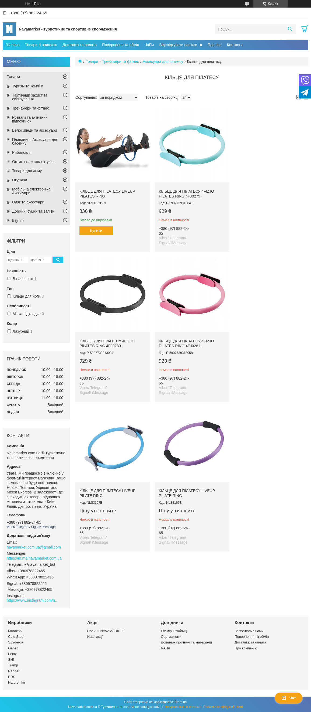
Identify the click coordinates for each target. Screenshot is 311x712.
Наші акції (95, 637)
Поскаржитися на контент (181, 707)
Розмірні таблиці (174, 631)
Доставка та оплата (79, 45)
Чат (288, 698)
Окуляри (19, 180)
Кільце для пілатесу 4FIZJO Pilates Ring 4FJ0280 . (263, 192)
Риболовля (22, 152)
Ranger (14, 671)
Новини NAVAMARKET (105, 631)
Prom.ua (180, 702)
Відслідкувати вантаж (178, 45)
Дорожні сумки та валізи (33, 211)
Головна (12, 45)
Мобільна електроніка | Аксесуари (32, 191)
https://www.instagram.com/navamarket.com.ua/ (34, 600)
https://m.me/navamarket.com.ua (34, 558)
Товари (92, 61)
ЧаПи (149, 45)
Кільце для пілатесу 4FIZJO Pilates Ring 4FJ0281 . (107, 341)
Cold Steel (16, 637)
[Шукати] (290, 29)
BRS (11, 677)
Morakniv (15, 631)
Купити (96, 229)
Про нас (215, 45)
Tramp (13, 665)
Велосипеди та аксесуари (34, 130)
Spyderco (15, 642)
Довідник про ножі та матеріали (186, 642)
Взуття (18, 220)
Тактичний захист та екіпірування (29, 97)
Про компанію (246, 648)
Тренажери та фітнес (120, 61)
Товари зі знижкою (41, 45)
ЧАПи (165, 648)
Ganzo (13, 648)
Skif (11, 660)
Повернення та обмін (120, 45)
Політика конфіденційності (223, 707)
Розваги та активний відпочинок (30, 119)
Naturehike (16, 682)
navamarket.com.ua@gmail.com (34, 547)
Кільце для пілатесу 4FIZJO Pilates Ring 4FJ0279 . (185, 192)
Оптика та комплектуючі (33, 161)
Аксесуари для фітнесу (163, 61)
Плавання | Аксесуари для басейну (35, 141)
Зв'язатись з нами (249, 631)
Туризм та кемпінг (27, 86)
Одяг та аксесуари (28, 202)
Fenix (12, 654)
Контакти (235, 45)
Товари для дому (27, 171)
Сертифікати (171, 637)
